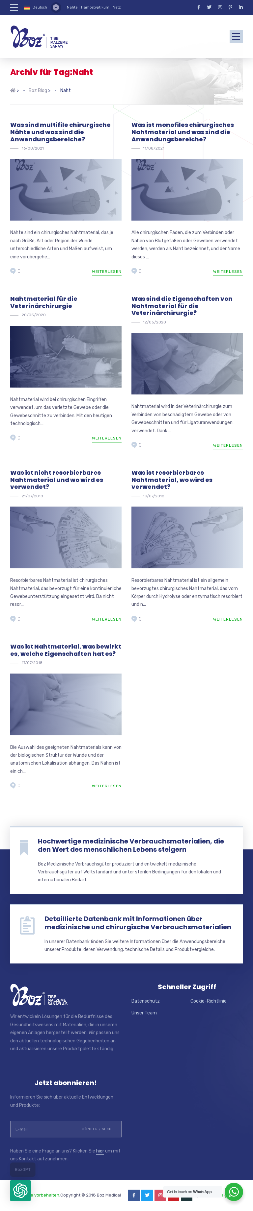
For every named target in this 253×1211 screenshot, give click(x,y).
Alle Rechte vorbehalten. (35, 1195)
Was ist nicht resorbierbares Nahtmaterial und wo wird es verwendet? (56, 479)
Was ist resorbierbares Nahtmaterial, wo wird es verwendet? (171, 479)
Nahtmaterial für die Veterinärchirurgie (43, 302)
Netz (117, 7)
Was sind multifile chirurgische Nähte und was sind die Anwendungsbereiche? (60, 132)
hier (100, 1151)
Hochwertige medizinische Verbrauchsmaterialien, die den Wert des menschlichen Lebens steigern (131, 845)
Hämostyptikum (95, 7)
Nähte (72, 7)
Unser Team (144, 1013)
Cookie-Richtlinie (208, 1001)
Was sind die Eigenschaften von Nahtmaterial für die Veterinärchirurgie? (182, 306)
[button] (20, 1190)
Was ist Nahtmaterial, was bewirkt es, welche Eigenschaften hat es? (65, 650)
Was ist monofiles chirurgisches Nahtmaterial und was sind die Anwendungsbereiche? (182, 132)
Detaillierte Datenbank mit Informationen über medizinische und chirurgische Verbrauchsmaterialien (137, 923)
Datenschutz (145, 1001)
